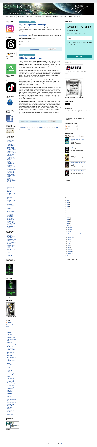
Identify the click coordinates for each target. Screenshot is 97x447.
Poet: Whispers (10, 378)
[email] (79, 38)
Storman (51, 443)
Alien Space (9, 334)
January (70, 253)
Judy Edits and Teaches (10, 353)
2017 (68, 214)
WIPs (70, 16)
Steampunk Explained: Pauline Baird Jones (11, 236)
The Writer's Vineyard (9, 408)
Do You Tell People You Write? (11, 243)
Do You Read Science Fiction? (10, 219)
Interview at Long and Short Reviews (11, 185)
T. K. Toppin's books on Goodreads (75, 136)
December (70, 227)
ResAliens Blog (10, 380)
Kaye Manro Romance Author (11, 359)
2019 (68, 210)
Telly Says (9, 393)
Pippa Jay (9, 376)
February (70, 251)
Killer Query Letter (11, 249)
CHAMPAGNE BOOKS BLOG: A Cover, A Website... (11, 144)
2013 (68, 219)
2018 (68, 212)
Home (6, 16)
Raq (72, 147)
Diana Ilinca (9, 342)
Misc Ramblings (10, 373)
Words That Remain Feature (10, 198)
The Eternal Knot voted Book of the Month (11, 195)
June (69, 243)
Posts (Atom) (28, 129)
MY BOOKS (21, 16)
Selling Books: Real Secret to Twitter (11, 240)
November (70, 229)
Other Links (30, 16)
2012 (68, 221)
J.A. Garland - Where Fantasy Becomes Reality (11, 348)
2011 (68, 223)
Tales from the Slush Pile (10, 391)
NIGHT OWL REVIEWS (71, 262)
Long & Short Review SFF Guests (10, 370)
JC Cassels (9, 351)
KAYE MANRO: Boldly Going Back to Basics (11, 158)
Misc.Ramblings (23, 35)
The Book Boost (10, 395)
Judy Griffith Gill (10, 355)
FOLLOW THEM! (39, 16)
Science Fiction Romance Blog (10, 386)
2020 (68, 208)
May (69, 245)
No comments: (44, 121)
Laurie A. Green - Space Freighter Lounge (11, 366)
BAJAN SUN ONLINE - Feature (11, 191)
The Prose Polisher (11, 402)
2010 (68, 225)
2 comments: (43, 48)
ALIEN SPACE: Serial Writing (10, 155)
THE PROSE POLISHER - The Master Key (11, 166)
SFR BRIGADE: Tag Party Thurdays (11, 152)
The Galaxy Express (9, 397)
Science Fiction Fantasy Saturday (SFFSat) (11, 383)
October (70, 231)
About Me (12, 16)
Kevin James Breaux (10, 362)
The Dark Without (75, 155)
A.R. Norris (9, 332)
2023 (68, 202)
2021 (68, 206)
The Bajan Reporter (11, 169)
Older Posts (58, 127)
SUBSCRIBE (79, 56)
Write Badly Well (10, 251)
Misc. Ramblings (10, 374)
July (69, 241)
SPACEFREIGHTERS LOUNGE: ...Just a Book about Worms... (11, 214)
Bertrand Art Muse (11, 337)
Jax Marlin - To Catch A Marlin (77, 170)
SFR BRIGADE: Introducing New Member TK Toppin (11, 148)
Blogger (61, 443)
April (69, 247)
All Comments (69, 128)
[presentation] (79, 50)
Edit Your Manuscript (9, 253)
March (69, 249)
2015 (68, 216)
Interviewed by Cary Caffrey (10, 188)
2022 (68, 204)
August (69, 239)
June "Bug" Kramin (11, 357)
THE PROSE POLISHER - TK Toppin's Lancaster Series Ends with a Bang (11, 181)
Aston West (9, 336)
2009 (68, 255)
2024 (68, 200)
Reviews (48, 16)
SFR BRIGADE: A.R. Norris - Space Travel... (11, 175)
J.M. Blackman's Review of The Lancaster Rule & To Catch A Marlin (11, 223)
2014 (68, 218)
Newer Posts (23, 127)
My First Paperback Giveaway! (32, 25)
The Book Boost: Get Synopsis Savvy (11, 246)
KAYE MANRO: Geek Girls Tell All (11, 172)
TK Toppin (10, 322)
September (70, 237)
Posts (68, 126)
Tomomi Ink (77, 16)
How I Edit (9, 255)
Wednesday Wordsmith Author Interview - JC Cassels (11, 206)
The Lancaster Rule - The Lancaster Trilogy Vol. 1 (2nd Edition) (77, 139)
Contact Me (63, 16)
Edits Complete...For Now (30, 58)
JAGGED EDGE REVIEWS (10, 141)
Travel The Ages (10, 410)
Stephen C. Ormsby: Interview (11, 210)
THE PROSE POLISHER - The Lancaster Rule (11, 162)
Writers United (10, 414)
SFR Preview (10, 388)
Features (55, 16)
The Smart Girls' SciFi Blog (10, 405)
